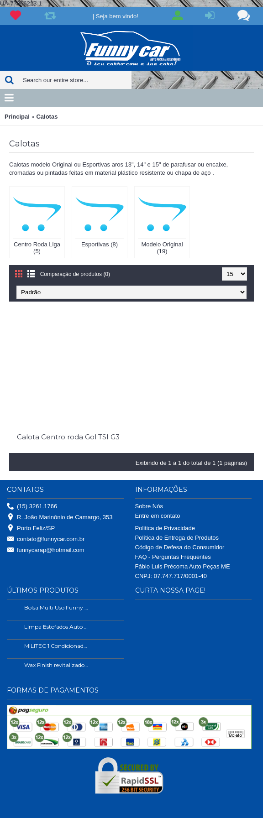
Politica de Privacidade (165, 528)
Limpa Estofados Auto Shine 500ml (56, 626)
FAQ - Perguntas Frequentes (173, 556)
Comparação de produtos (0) (75, 274)
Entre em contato (157, 515)
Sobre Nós (149, 506)
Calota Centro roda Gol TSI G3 (68, 436)
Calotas (47, 116)
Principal (17, 116)
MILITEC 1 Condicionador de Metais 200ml (56, 645)
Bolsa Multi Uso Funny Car (56, 607)
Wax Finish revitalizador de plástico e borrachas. (56, 665)
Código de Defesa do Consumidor (180, 547)
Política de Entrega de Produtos (177, 537)
